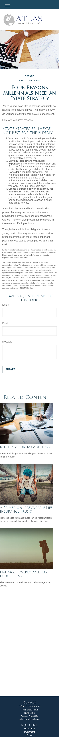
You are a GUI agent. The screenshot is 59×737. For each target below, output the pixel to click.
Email (5, 323)
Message (7, 341)
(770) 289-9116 (33, 706)
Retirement (29, 728)
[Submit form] (10, 369)
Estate (29, 735)
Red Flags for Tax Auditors (25, 447)
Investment (29, 732)
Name (5, 305)
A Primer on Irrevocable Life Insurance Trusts (26, 509)
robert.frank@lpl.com (29, 719)
